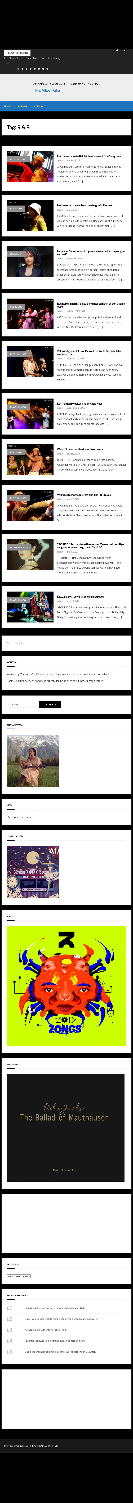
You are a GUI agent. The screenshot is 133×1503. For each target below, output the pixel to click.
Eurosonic (16, 254)
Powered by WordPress (16, 1446)
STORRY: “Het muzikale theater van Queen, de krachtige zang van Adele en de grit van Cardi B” (90, 545)
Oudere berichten (16, 643)
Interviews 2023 (19, 547)
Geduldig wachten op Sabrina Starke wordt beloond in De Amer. (60, 1351)
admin (60, 160)
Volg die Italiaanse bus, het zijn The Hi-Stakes (84, 494)
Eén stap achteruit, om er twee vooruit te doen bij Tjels (55, 1307)
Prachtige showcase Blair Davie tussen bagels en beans (55, 1340)
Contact (39, 106)
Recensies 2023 (18, 354)
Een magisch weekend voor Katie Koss (79, 403)
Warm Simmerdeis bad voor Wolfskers (80, 449)
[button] (117, 50)
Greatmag (42, 1446)
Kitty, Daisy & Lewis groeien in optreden (80, 596)
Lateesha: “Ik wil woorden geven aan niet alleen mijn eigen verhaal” (91, 253)
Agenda (22, 106)
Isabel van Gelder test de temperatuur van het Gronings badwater (61, 1318)
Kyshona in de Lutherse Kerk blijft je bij (46, 1329)
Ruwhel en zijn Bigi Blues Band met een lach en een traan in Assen (91, 305)
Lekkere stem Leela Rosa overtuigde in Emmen (84, 205)
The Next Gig (46, 90)
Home (7, 106)
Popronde (16, 208)
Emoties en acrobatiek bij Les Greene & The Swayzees (89, 156)
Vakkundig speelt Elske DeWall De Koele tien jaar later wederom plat (89, 352)
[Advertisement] (66, 24)
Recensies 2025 (18, 159)
